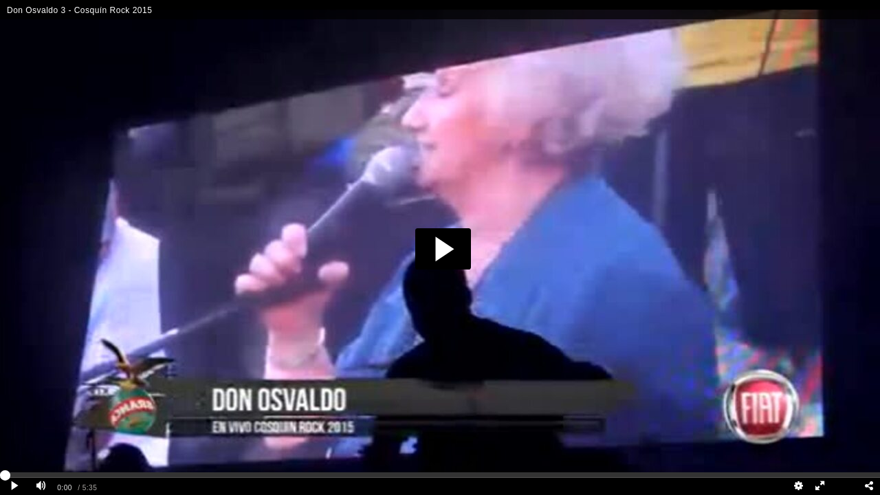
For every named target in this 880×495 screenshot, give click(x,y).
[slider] (440, 474)
